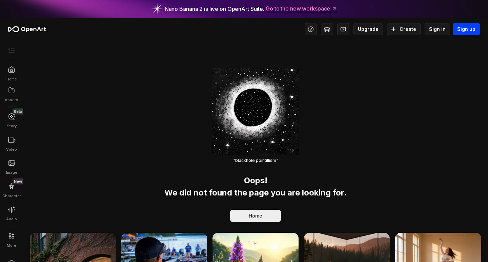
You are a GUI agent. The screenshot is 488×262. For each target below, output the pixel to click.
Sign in (437, 29)
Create (403, 29)
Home (255, 216)
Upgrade (368, 29)
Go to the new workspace (301, 9)
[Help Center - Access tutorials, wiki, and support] (311, 29)
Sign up (466, 29)
